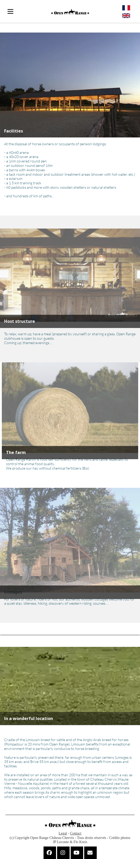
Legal (63, 833)
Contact (76, 833)
